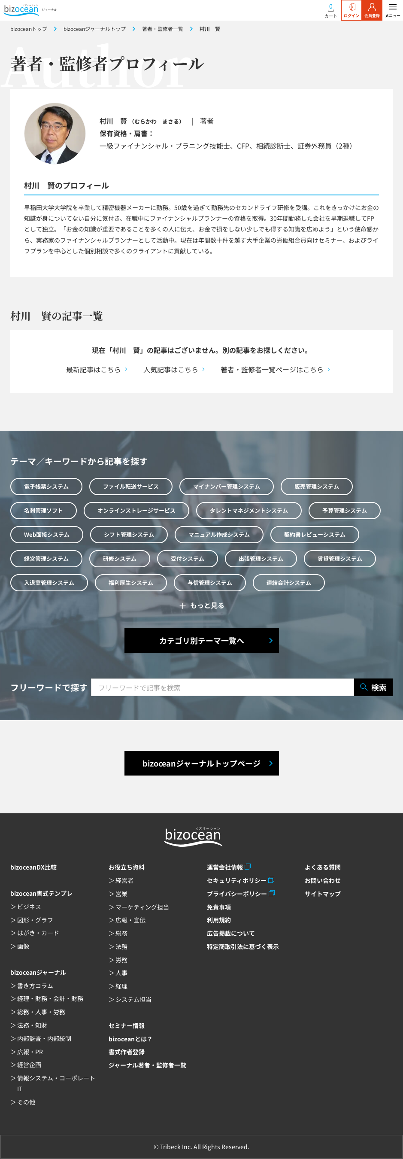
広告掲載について (231, 933)
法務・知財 (32, 1025)
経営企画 (29, 1064)
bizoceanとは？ (131, 1038)
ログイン (351, 10)
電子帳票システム (46, 486)
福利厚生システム (131, 582)
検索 (373, 687)
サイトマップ (323, 893)
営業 (121, 893)
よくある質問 (323, 867)
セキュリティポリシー (237, 880)
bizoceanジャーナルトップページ (201, 763)
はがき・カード (38, 932)
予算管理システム (344, 510)
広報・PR (30, 1051)
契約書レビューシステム (314, 534)
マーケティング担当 (142, 907)
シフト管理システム (129, 534)
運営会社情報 (225, 867)
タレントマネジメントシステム (249, 510)
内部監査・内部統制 (44, 1038)
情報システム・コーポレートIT (56, 1083)
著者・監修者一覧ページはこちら (272, 369)
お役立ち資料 (127, 867)
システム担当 (133, 999)
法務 (121, 946)
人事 (121, 972)
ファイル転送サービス (131, 486)
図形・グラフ (35, 920)
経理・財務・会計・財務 (50, 998)
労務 (121, 959)
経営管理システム (46, 558)
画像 (23, 946)
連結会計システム (289, 582)
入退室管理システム (49, 582)
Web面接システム (47, 534)
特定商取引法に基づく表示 (243, 946)
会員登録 (372, 10)
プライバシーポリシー (237, 893)
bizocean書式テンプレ (41, 893)
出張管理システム (261, 558)
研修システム (119, 558)
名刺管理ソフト (43, 510)
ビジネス (29, 906)
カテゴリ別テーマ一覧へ (201, 640)
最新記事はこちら (93, 369)
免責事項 (219, 907)
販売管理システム (316, 486)
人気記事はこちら (170, 369)
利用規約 (219, 920)
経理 (121, 986)
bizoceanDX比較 (33, 867)
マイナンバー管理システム (226, 486)
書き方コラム (35, 985)
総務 (121, 933)
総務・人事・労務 (41, 1011)
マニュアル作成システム (219, 534)
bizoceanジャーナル (38, 972)
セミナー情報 (127, 1025)
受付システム (187, 558)
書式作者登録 (127, 1051)
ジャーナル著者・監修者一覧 (147, 1065)
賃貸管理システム (340, 558)
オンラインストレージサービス (136, 510)
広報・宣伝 (130, 920)
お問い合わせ (323, 880)
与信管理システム (210, 582)
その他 (26, 1102)
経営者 (124, 880)
